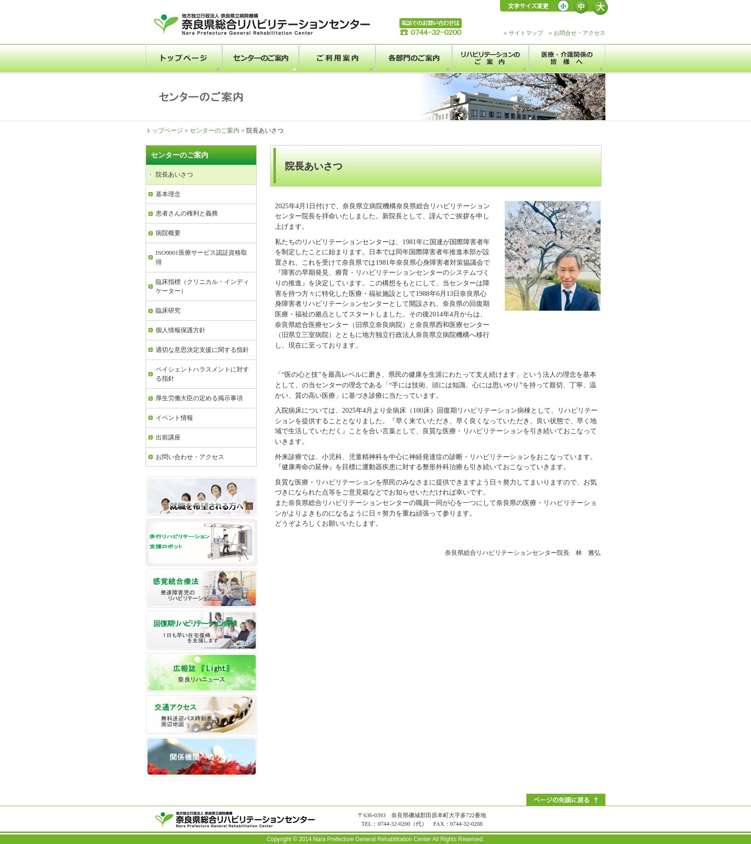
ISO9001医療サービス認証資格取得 (201, 257)
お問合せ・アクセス (579, 33)
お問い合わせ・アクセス (190, 457)
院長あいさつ (174, 174)
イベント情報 (174, 417)
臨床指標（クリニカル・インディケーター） (202, 286)
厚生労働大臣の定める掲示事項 (199, 398)
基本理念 (168, 194)
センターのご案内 (214, 130)
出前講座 (168, 437)
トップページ (164, 130)
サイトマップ (526, 33)
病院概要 (168, 232)
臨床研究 (168, 310)
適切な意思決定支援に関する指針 (202, 349)
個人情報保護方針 (180, 330)
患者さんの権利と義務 (187, 213)
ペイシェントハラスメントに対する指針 (202, 374)
